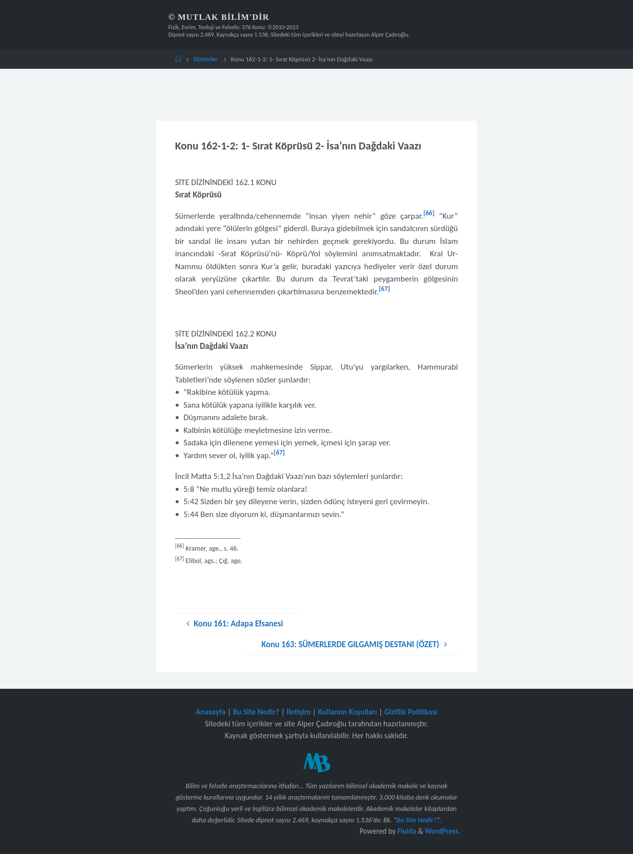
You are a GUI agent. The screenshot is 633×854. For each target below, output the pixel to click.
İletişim (298, 711)
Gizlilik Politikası (410, 711)
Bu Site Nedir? (256, 711)
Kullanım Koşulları (347, 711)
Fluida (405, 831)
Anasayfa (211, 711)
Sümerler (205, 59)
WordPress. (442, 831)
